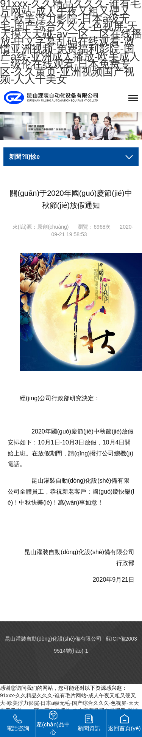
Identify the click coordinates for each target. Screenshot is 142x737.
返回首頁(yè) (124, 722)
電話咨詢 (17, 722)
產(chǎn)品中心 (53, 723)
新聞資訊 (89, 722)
